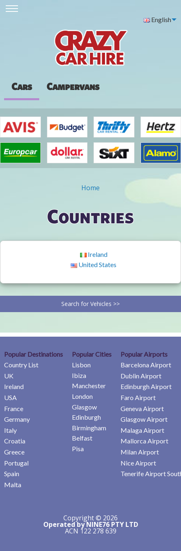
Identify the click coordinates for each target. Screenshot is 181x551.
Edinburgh (86, 417)
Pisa (78, 448)
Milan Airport (140, 452)
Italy (10, 430)
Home (90, 187)
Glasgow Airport (144, 419)
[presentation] (73, 86)
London (82, 396)
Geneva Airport (142, 408)
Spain (11, 473)
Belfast (82, 438)
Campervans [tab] (73, 86)
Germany (17, 419)
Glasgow (84, 407)
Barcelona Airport (146, 365)
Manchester (89, 385)
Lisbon (81, 365)
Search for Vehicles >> (90, 304)
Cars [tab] (21, 86)
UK (8, 376)
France (13, 408)
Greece (14, 452)
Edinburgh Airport (146, 386)
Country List (21, 365)
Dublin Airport (141, 376)
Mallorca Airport (144, 441)
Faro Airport (138, 397)
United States (93, 264)
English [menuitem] (157, 19)
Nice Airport (138, 463)
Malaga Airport (142, 430)
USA (10, 397)
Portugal (16, 463)
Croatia (14, 441)
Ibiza (79, 375)
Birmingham (89, 428)
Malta (12, 484)
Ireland (93, 254)
